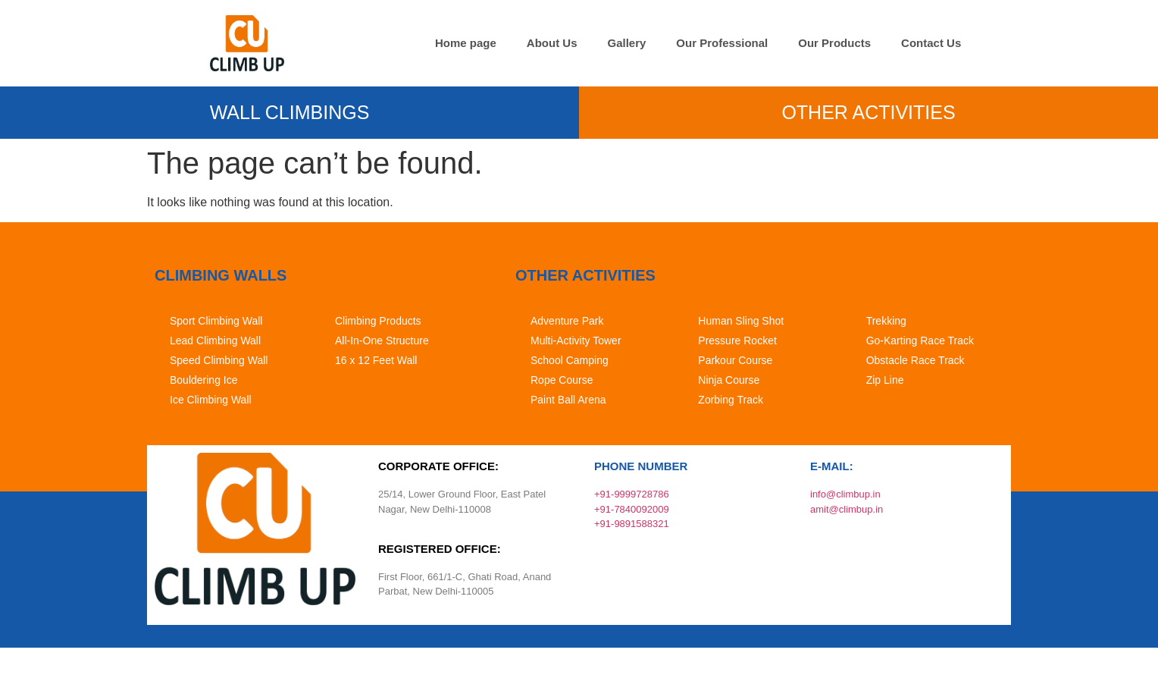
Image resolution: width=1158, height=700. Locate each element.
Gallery (626, 42)
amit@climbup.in (846, 509)
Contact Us (931, 42)
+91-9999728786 (631, 494)
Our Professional (722, 42)
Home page (465, 42)
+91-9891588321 (631, 523)
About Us (552, 42)
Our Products (834, 42)
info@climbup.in (845, 494)
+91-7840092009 (631, 509)
